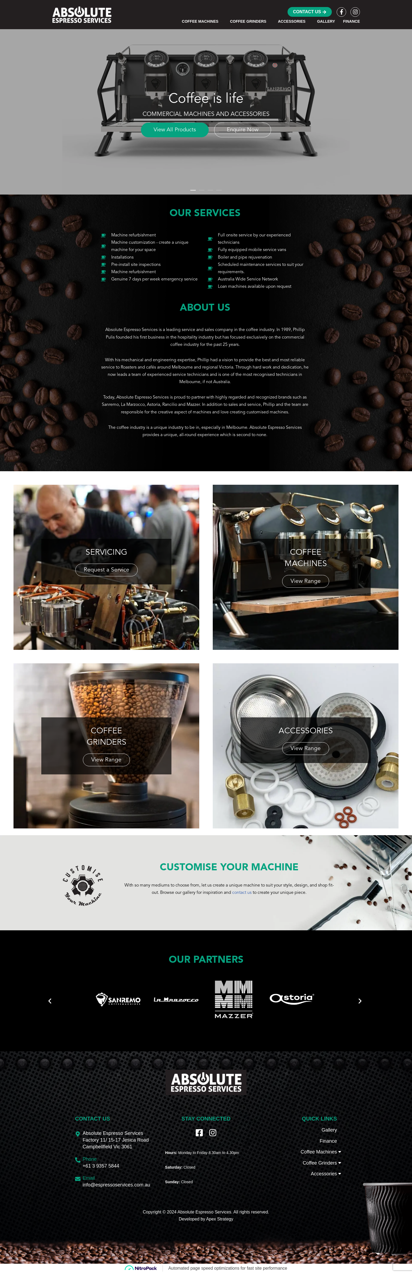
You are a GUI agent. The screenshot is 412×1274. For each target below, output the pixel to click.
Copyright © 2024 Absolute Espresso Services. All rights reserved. (206, 1222)
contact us (242, 894)
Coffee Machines (318, 1162)
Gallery (326, 21)
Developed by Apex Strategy (206, 1229)
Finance (351, 21)
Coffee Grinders (320, 1173)
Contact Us (309, 11)
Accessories (324, 1184)
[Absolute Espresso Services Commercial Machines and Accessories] (82, 14)
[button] (221, 21)
